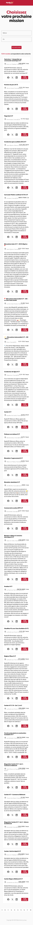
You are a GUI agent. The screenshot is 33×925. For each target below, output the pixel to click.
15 (21, 910)
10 (5, 910)
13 (14, 910)
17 (27, 910)
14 (17, 910)
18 (30, 910)
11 (8, 910)
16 (24, 910)
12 (11, 910)
